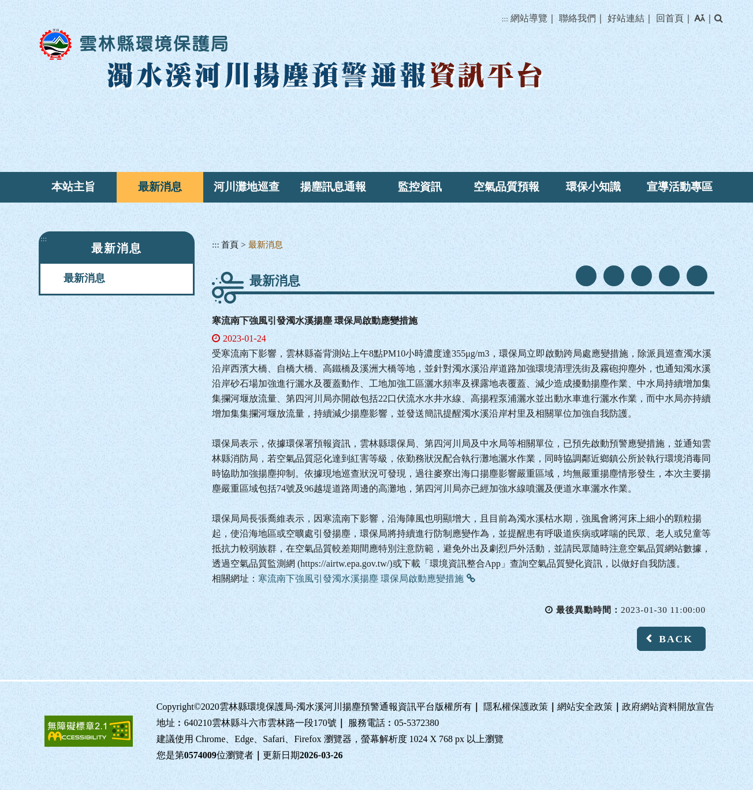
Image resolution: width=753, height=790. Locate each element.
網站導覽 (528, 18)
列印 (697, 275)
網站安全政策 (585, 707)
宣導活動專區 (680, 187)
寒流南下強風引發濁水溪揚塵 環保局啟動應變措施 (361, 578)
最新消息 (160, 187)
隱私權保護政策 (515, 707)
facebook (586, 275)
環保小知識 (593, 187)
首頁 (229, 244)
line (641, 275)
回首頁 (670, 18)
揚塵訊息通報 (333, 187)
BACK (676, 639)
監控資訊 (420, 187)
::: (505, 18)
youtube (613, 275)
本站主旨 (73, 187)
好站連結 (625, 18)
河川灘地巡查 (246, 187)
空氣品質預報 (506, 187)
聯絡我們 (577, 18)
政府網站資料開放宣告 (668, 707)
